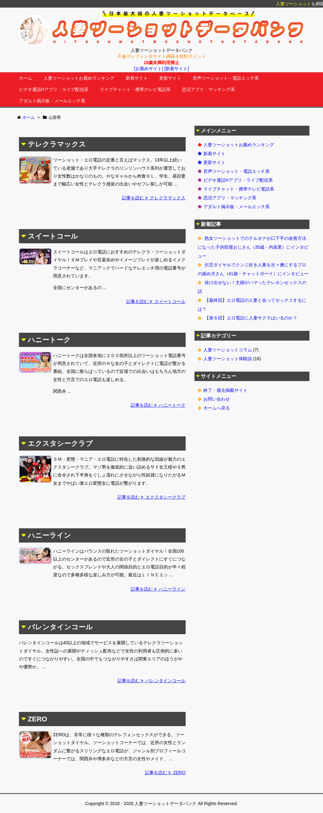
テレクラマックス (57, 144)
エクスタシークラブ (60, 443)
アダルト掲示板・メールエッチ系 (52, 100)
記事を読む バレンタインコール (151, 680)
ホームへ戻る (216, 407)
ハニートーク (49, 340)
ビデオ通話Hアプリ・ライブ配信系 (53, 89)
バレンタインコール (60, 627)
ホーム (25, 78)
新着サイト (137, 78)
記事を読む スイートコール (156, 301)
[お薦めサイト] (148, 68)
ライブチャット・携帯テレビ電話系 (135, 89)
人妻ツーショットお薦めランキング (79, 78)
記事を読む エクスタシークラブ (151, 497)
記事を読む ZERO (165, 772)
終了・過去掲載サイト (225, 390)
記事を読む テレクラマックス (154, 197)
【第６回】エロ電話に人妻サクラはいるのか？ (251, 317)
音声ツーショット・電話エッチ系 (226, 78)
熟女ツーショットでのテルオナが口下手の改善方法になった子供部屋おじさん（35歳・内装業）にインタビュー (253, 247)
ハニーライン (49, 535)
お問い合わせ (216, 399)
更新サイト (170, 78)
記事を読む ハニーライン (158, 589)
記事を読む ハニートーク (158, 405)
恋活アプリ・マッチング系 (208, 89)
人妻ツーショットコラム (227, 349)
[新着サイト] (176, 68)
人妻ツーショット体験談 (227, 358)
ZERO (37, 719)
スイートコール (53, 236)
